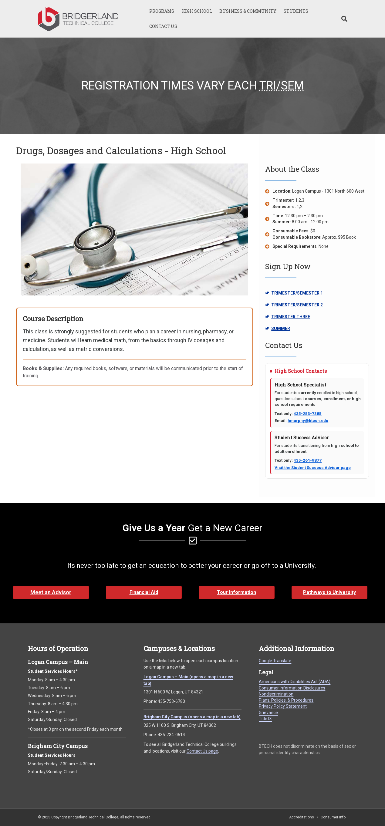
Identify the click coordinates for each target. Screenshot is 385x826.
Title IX (265, 718)
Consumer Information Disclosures (292, 688)
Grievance (268, 712)
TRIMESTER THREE (289, 317)
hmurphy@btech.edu (308, 420)
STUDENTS (296, 11)
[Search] (342, 19)
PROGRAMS (161, 11)
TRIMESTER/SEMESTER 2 (294, 305)
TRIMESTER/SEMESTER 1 (294, 293)
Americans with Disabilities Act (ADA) (294, 681)
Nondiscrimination (276, 694)
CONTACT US (163, 26)
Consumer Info (333, 817)
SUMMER (289, 329)
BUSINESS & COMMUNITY (247, 11)
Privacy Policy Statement (283, 706)
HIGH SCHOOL (196, 11)
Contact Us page (202, 751)
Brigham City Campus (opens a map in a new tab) (192, 716)
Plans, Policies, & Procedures (286, 700)
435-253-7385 (308, 413)
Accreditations (301, 817)
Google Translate (275, 660)
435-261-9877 (308, 460)
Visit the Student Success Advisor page (313, 467)
